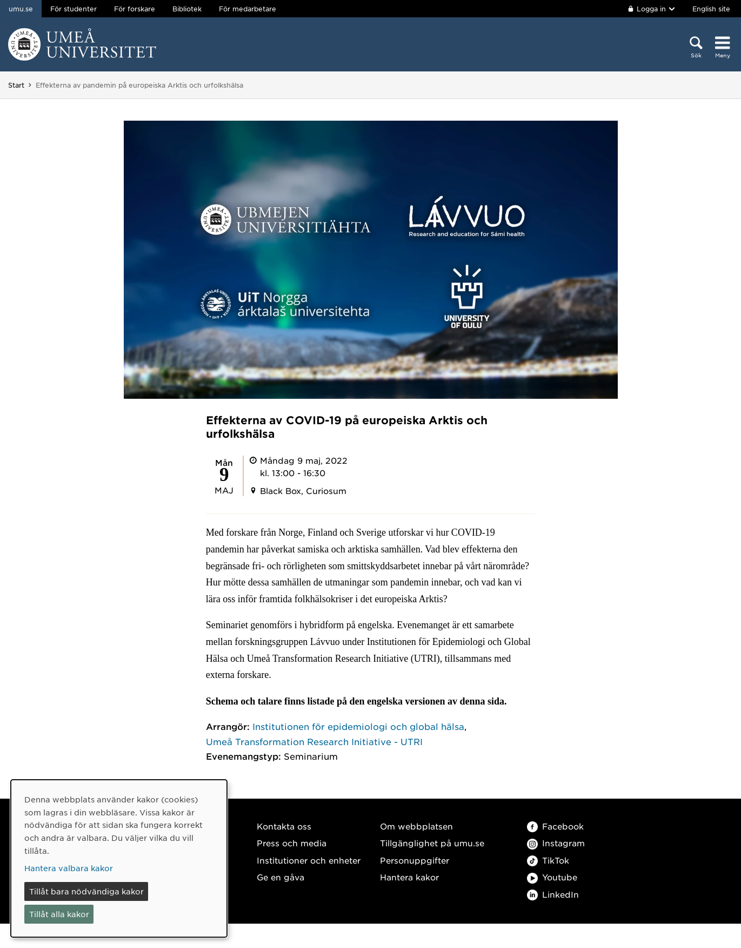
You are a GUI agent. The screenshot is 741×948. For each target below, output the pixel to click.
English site (711, 8)
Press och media (291, 843)
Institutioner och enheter (309, 860)
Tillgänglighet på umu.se (432, 843)
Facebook (555, 826)
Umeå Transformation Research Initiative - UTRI (314, 741)
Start (16, 85)
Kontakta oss (284, 826)
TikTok (548, 860)
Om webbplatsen (416, 826)
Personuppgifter (414, 860)
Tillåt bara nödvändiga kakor (86, 891)
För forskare (134, 8)
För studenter (73, 8)
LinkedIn (553, 894)
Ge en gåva (280, 877)
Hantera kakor (409, 877)
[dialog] (119, 858)
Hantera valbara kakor (68, 868)
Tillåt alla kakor (59, 914)
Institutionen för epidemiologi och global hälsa (358, 726)
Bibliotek (187, 8)
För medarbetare (247, 8)
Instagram (556, 843)
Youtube (552, 877)
